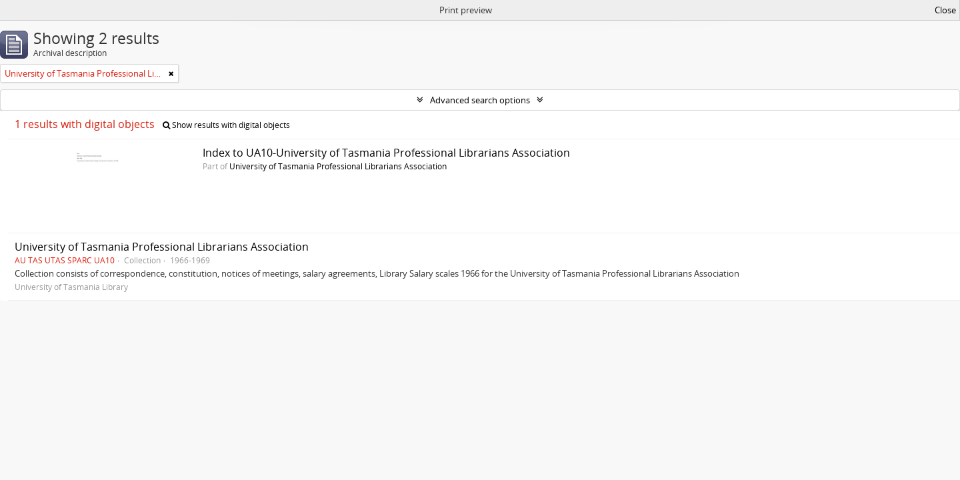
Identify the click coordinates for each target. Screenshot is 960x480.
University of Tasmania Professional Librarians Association (338, 166)
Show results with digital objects (226, 125)
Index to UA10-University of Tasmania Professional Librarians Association (386, 152)
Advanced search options (480, 100)
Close (945, 10)
